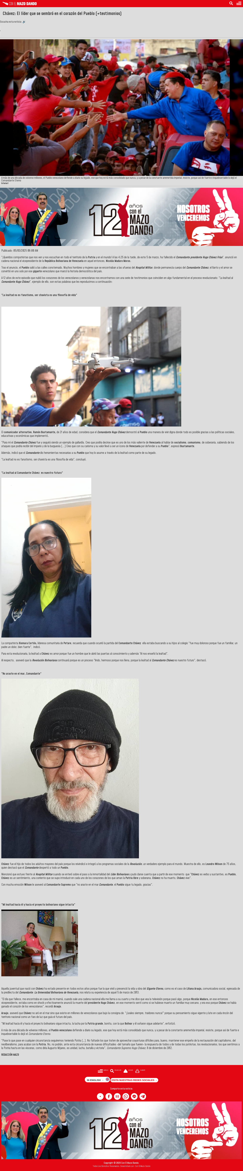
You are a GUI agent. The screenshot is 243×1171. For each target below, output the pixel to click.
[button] (100, 1096)
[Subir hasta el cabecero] (140, 1071)
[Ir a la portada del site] (128, 1071)
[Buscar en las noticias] (231, 3)
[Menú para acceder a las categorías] (238, 3)
